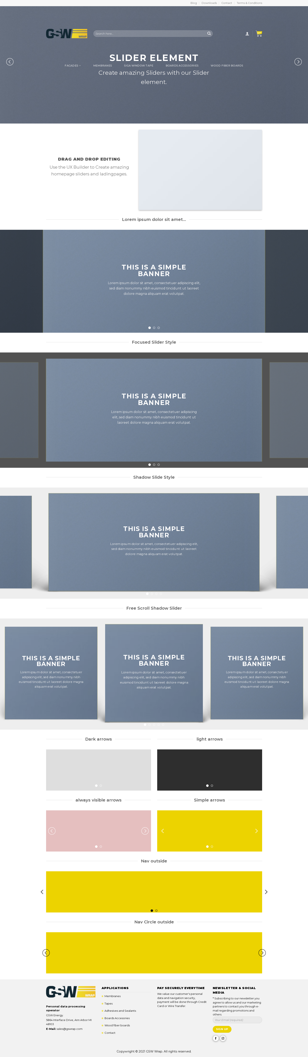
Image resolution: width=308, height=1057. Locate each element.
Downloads (209, 3)
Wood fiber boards (117, 1025)
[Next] (145, 831)
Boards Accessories (182, 65)
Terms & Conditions (249, 3)
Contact (226, 3)
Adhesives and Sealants (120, 1010)
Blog (194, 3)
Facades (73, 66)
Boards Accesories (117, 1018)
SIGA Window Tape (138, 65)
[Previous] (52, 831)
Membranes (102, 65)
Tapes (109, 1003)
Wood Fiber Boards (227, 65)
